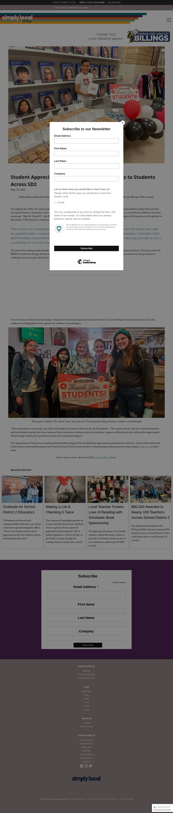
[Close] (122, 122)
